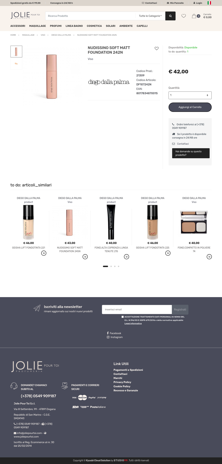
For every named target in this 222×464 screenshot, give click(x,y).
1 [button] (105, 266)
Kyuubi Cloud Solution (98, 460)
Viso (90, 59)
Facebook (114, 333)
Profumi (56, 26)
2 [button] (111, 266)
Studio (121, 460)
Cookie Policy (122, 386)
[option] (52, 76)
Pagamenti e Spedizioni (128, 369)
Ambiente (126, 26)
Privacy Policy (122, 382)
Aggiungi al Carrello (190, 107)
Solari (110, 26)
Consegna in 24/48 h (61, 3)
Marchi (118, 378)
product (28, 202)
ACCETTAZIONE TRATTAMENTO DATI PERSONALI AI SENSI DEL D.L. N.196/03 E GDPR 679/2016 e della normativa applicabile (154, 320)
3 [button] (114, 266)
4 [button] (118, 266)
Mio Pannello (175, 3)
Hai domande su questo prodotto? (188, 153)
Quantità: (174, 87)
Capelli (142, 26)
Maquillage (37, 26)
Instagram (115, 337)
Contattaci (149, 3)
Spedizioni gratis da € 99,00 (25, 3)
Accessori (17, 26)
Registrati (180, 309)
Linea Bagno (74, 26)
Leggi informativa (133, 323)
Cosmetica (94, 26)
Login (198, 3)
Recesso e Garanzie (126, 390)
